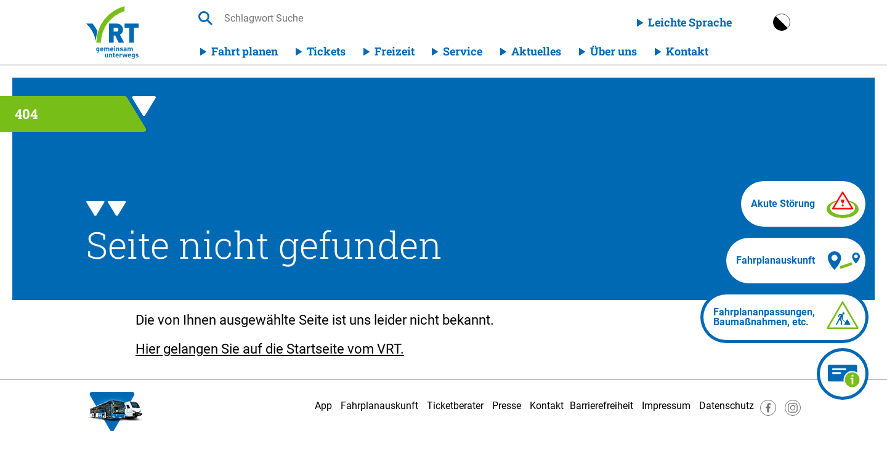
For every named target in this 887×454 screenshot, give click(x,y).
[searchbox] (341, 18)
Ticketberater (455, 405)
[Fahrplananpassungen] (784, 317)
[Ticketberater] (843, 374)
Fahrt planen (244, 51)
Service (462, 51)
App (323, 405)
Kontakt (687, 51)
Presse (506, 405)
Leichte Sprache (690, 22)
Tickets (326, 51)
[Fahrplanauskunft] (796, 260)
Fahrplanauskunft (379, 405)
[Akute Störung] (803, 204)
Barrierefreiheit (601, 405)
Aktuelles (536, 51)
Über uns (613, 51)
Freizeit (395, 51)
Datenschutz (726, 405)
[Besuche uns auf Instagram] (793, 412)
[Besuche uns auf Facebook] (768, 412)
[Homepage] (112, 32)
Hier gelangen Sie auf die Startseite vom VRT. (270, 349)
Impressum (666, 405)
